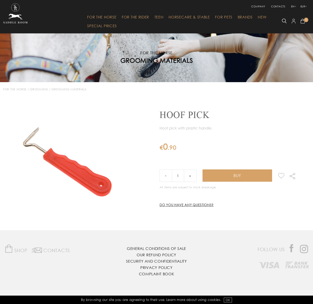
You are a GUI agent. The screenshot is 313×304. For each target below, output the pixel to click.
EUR (303, 6)
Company (258, 6)
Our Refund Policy (156, 255)
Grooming (39, 89)
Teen (158, 17)
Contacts (278, 6)
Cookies (214, 299)
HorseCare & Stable (189, 17)
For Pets (223, 17)
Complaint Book (156, 274)
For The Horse (101, 17)
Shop (16, 249)
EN (292, 6)
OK (228, 300)
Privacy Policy (156, 267)
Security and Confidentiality (156, 261)
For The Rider (135, 17)
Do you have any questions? (187, 205)
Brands (245, 17)
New (262, 17)
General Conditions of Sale (156, 248)
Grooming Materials (156, 60)
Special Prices (102, 26)
